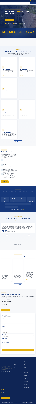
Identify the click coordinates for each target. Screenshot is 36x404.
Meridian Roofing (26, 386)
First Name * (4, 330)
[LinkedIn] (34, 0)
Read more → (4, 292)
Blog (25, 375)
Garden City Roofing (27, 395)
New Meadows (25, 204)
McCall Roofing (26, 396)
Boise (5, 198)
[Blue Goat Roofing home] (3, 3)
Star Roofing (26, 392)
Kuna (22, 201)
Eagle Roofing (26, 390)
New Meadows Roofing (27, 398)
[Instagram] (30, 0)
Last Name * (4, 335)
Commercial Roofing (15, 375)
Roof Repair (14, 378)
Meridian (13, 198)
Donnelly (11, 207)
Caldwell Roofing (26, 389)
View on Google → (20, 232)
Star (13, 201)
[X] (5, 384)
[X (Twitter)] (31, 0)
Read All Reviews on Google (18, 250)
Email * (3, 343)
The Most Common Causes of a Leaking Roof (17, 283)
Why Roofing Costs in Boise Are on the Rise (29, 283)
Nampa (22, 198)
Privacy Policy (26, 381)
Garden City (31, 201)
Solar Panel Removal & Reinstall (17, 384)
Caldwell (31, 198)
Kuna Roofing (26, 393)
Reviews (25, 378)
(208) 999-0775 (3, 0)
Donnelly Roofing (26, 399)
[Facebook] (29, 0)
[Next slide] (34, 16)
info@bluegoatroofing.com (10, 0)
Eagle (5, 201)
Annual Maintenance (15, 381)
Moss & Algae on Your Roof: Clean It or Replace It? (6, 283)
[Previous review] (7, 247)
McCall (11, 204)
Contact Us (5, 362)
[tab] (8, 247)
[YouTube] (33, 0)
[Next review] (29, 247)
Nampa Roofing (26, 387)
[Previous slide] (2, 16)
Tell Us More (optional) (5, 354)
